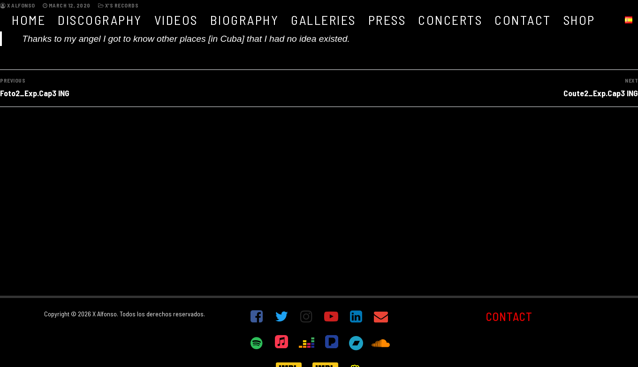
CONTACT (509, 316)
